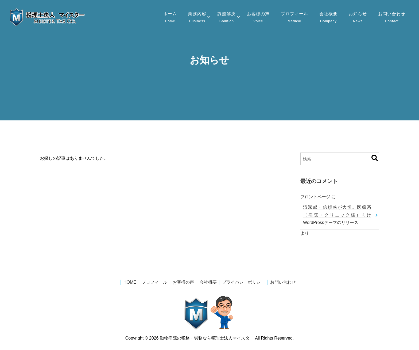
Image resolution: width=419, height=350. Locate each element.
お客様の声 (258, 18)
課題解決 (227, 18)
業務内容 (197, 18)
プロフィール (294, 18)
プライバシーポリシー (243, 282)
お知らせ (358, 18)
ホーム (170, 18)
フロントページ (315, 197)
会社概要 (328, 18)
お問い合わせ (391, 18)
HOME (129, 282)
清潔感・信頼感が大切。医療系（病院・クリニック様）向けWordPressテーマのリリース (337, 215)
